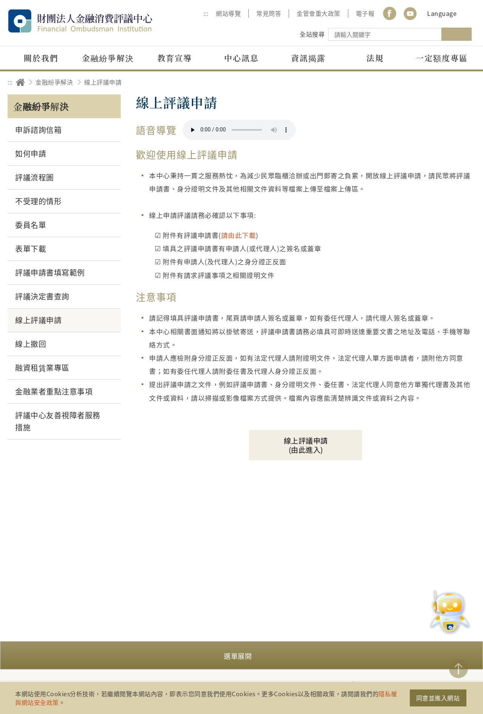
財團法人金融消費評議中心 (96, 21)
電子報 (365, 13)
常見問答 (268, 13)
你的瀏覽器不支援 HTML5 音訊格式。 (239, 130)
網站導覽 (228, 13)
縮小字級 (466, 82)
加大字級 (446, 82)
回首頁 (20, 82)
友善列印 (425, 82)
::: (206, 13)
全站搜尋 (312, 34)
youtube (410, 13)
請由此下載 (238, 235)
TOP (458, 668)
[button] (241, 655)
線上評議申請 (103, 81)
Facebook (389, 13)
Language (442, 13)
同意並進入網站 (438, 697)
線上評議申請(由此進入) (306, 445)
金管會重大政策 (318, 13)
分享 (404, 82)
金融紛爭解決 (54, 81)
